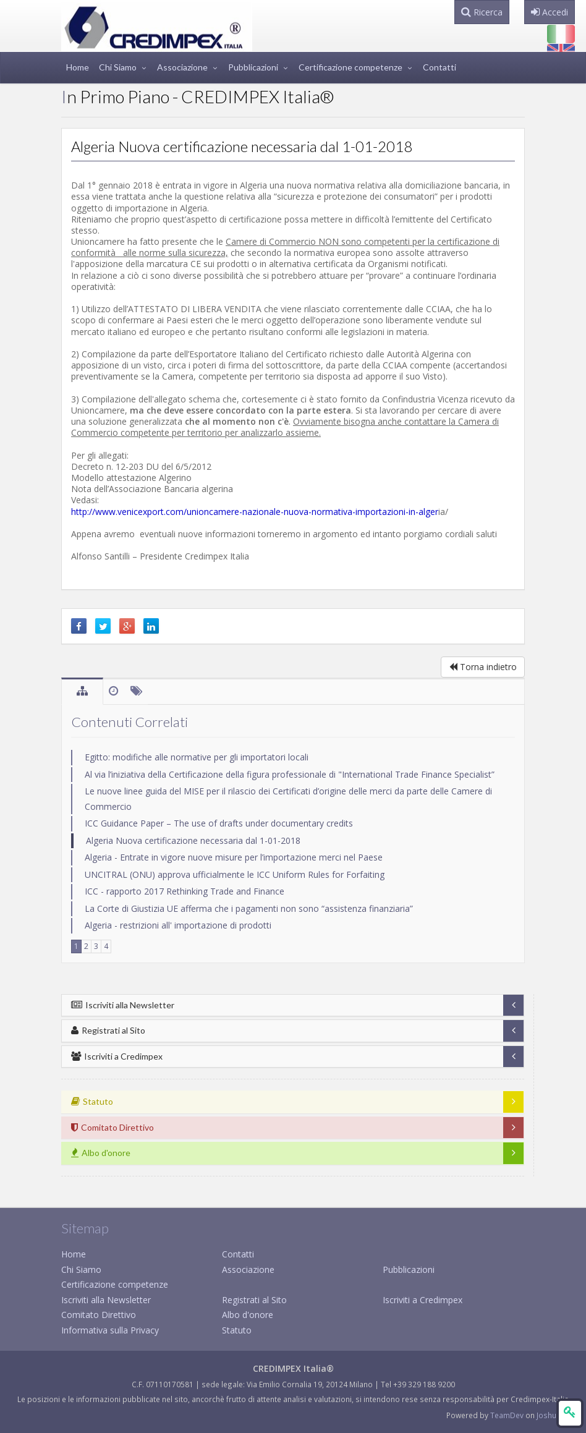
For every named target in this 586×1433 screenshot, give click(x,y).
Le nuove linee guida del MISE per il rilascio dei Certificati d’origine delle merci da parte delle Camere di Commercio (288, 798)
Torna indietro (483, 667)
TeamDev (507, 1415)
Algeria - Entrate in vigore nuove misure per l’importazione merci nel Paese (234, 857)
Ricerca (482, 12)
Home (77, 67)
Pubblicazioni (253, 67)
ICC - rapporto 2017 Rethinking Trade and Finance (184, 891)
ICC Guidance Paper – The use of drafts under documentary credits (219, 823)
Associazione (182, 67)
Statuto (237, 1330)
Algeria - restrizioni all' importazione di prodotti (178, 925)
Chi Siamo (118, 67)
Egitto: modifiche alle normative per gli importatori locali (196, 757)
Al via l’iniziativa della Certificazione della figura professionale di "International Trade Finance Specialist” (290, 774)
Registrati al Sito (108, 1030)
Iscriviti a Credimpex (117, 1056)
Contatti (439, 67)
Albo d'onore (247, 1314)
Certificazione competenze (350, 67)
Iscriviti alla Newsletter (122, 1005)
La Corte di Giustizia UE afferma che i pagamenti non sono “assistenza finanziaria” (249, 908)
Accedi (549, 12)
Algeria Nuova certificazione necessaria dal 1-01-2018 (193, 840)
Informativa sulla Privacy (110, 1330)
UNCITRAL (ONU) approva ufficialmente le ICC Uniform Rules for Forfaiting (234, 874)
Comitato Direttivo (98, 1314)
